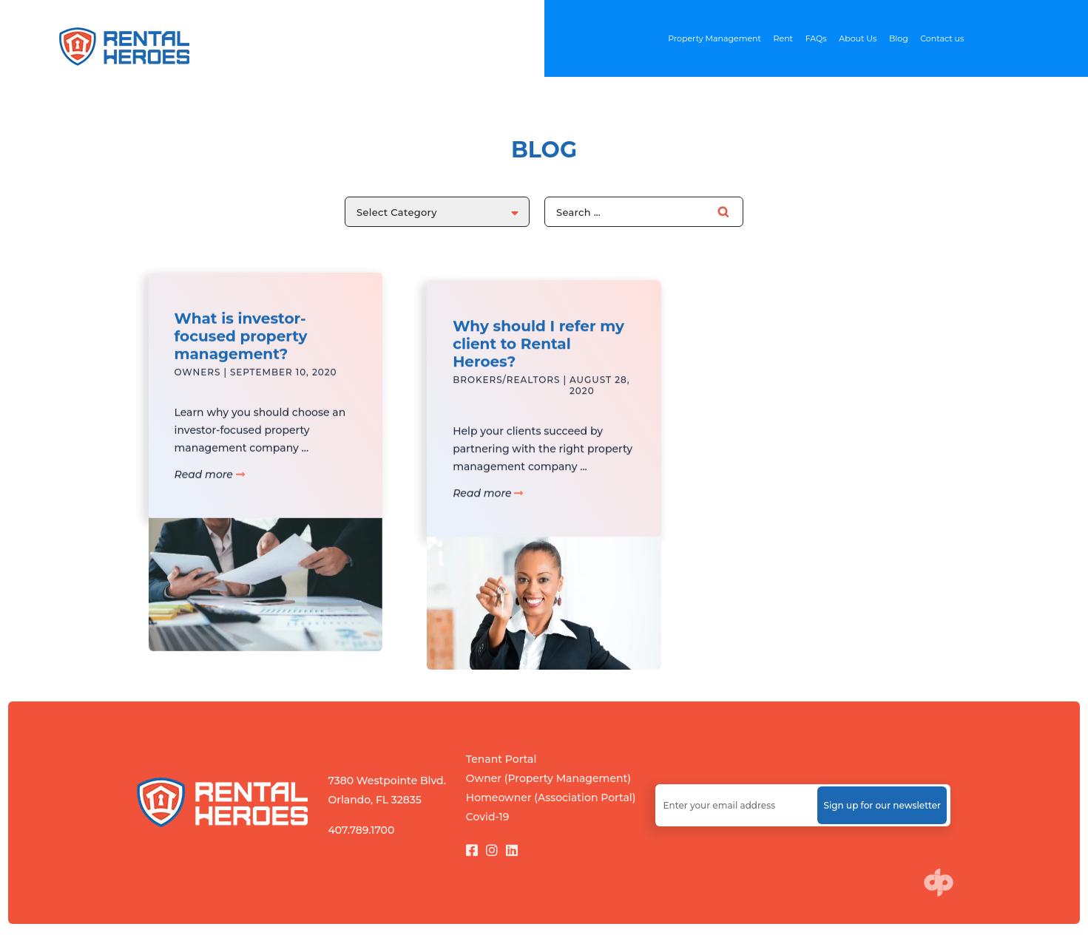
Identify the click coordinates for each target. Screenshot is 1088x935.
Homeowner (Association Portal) (551, 797)
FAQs (816, 38)
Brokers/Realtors (506, 403)
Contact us (942, 38)
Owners (198, 384)
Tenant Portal (501, 759)
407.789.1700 (361, 830)
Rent (784, 38)
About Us (857, 38)
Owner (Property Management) (548, 778)
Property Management (714, 38)
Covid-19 (488, 816)
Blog (898, 38)
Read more (210, 486)
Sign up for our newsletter (882, 805)
